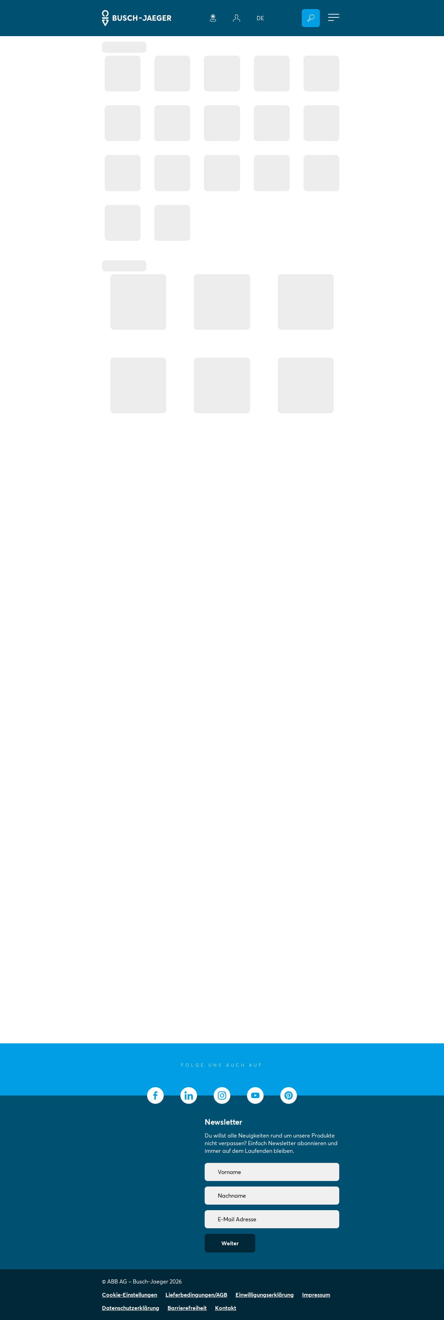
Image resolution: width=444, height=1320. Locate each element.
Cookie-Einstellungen (129, 1294)
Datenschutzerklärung (130, 1307)
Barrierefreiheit (187, 1307)
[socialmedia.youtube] (255, 1095)
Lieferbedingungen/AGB (196, 1294)
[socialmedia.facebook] (155, 1095)
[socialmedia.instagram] (222, 1095)
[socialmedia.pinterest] (288, 1095)
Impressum (316, 1294)
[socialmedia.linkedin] (188, 1095)
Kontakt (225, 1307)
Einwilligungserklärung (265, 1294)
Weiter (230, 1243)
